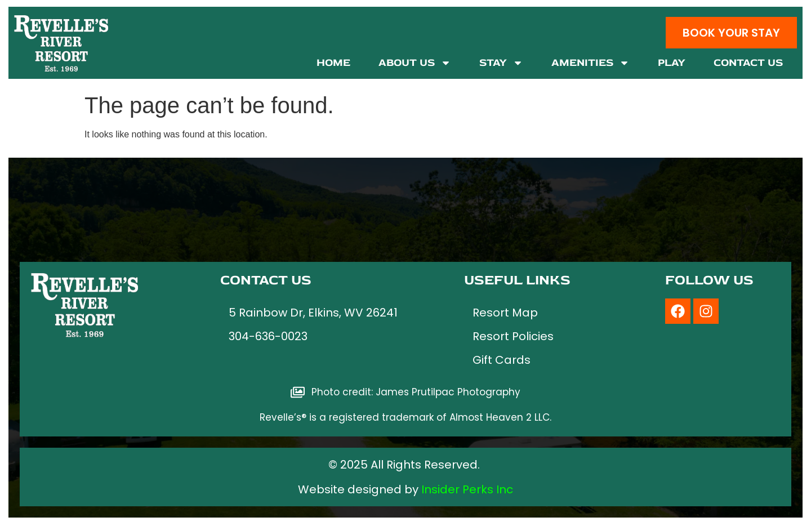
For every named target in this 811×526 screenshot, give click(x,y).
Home (333, 62)
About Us (414, 63)
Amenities (590, 63)
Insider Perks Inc (467, 489)
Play (671, 62)
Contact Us (748, 62)
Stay (501, 63)
